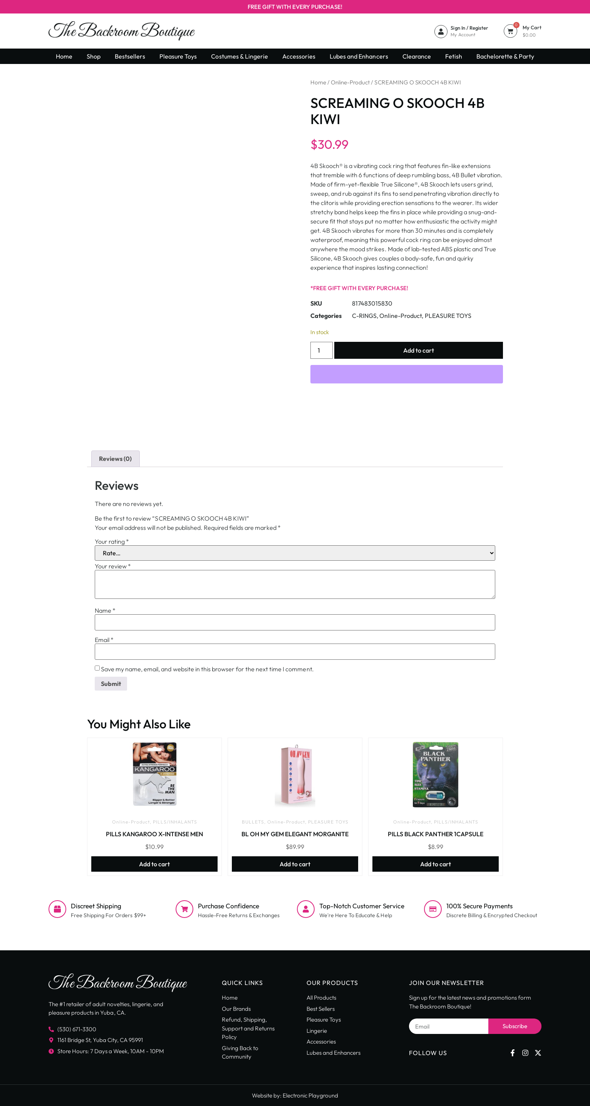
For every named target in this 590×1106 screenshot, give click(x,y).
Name (105, 610)
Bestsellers (130, 56)
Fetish (453, 56)
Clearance (416, 56)
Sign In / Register (469, 28)
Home (64, 56)
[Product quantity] (321, 350)
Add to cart (418, 350)
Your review (113, 566)
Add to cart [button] (154, 864)
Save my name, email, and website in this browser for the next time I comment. (207, 669)
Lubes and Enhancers (359, 56)
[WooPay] (406, 374)
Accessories (298, 56)
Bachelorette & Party (505, 56)
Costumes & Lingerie (239, 56)
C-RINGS (364, 315)
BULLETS (253, 822)
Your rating (112, 541)
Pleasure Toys (178, 56)
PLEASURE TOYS (448, 315)
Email (104, 640)
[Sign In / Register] (441, 31)
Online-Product (350, 82)
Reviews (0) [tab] (115, 458)
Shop (94, 56)
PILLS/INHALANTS (175, 822)
